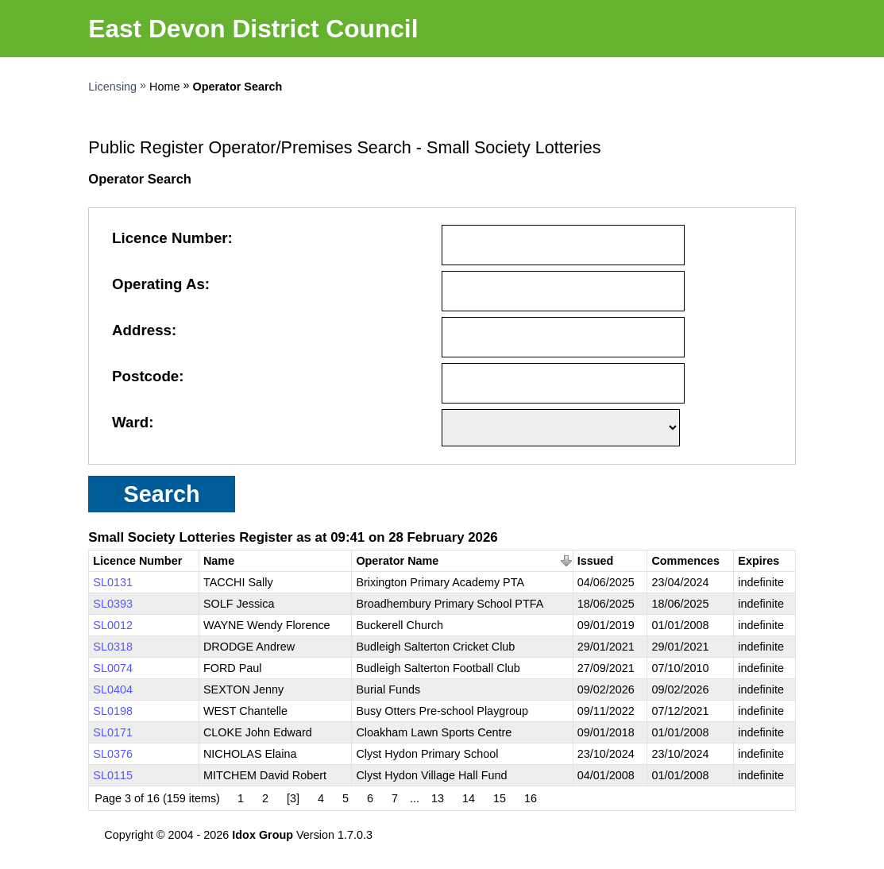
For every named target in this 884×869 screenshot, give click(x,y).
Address (142, 330)
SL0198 (113, 711)
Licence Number (170, 238)
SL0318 (113, 646)
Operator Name (397, 560)
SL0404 (113, 689)
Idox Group (262, 834)
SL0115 (113, 775)
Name (218, 560)
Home (164, 86)
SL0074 (113, 668)
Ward (130, 422)
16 (530, 798)
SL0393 (113, 603)
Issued (595, 560)
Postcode (145, 376)
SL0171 (113, 732)
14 (468, 798)
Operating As (158, 284)
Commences (685, 560)
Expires (758, 560)
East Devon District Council (253, 28)
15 (499, 798)
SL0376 (113, 753)
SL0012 (113, 625)
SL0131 (113, 582)
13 (437, 798)
